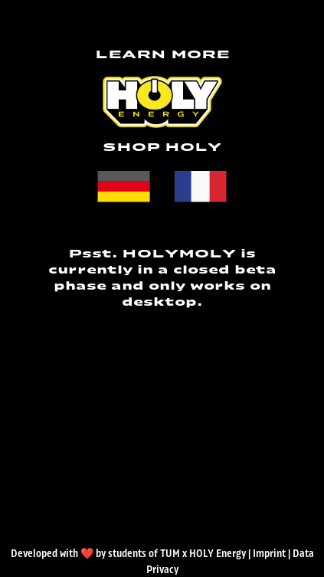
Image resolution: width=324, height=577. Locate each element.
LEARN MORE (162, 55)
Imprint (269, 554)
